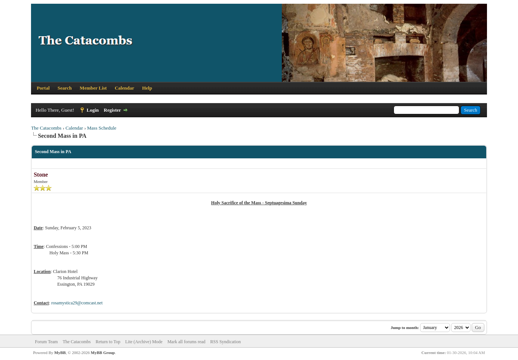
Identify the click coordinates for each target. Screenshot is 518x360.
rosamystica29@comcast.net (76, 302)
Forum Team (46, 341)
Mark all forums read (186, 341)
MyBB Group (103, 352)
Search (65, 88)
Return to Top (108, 341)
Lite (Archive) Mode (144, 341)
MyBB (60, 352)
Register (112, 110)
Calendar (124, 88)
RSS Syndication (225, 341)
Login (93, 110)
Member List (93, 88)
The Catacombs (46, 128)
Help (147, 88)
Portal (43, 88)
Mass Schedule (101, 128)
